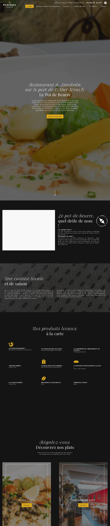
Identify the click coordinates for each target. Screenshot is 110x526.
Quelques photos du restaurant (48, 6)
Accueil (29, 6)
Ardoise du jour (79, 6)
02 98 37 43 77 (94, 3)
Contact (103, 6)
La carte (67, 6)
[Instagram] (105, 2)
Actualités (93, 6)
